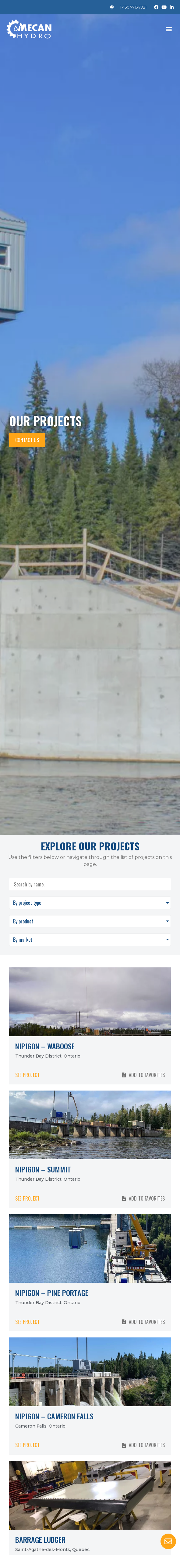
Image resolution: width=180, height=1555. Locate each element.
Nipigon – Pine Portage (51, 1292)
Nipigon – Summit (43, 1169)
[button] (169, 29)
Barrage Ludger (40, 1539)
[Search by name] (90, 884)
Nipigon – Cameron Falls (54, 1415)
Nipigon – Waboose (45, 1045)
